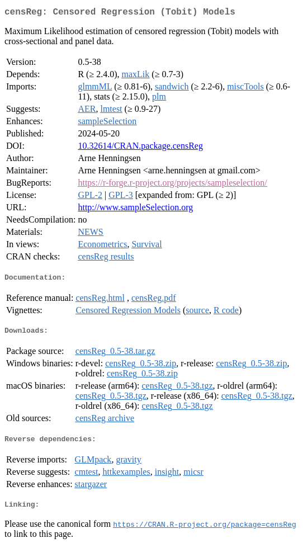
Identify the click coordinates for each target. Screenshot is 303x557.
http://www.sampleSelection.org (135, 209)
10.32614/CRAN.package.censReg (140, 148)
